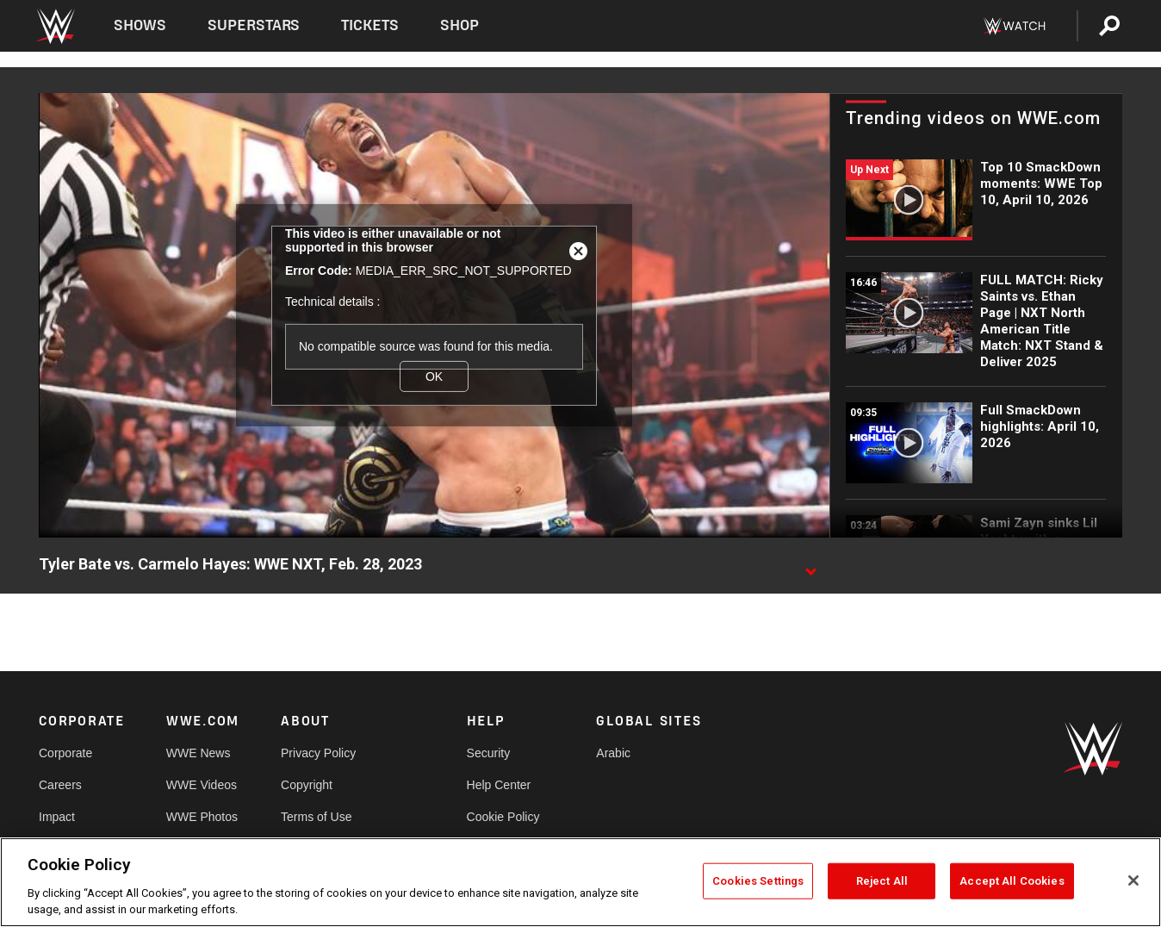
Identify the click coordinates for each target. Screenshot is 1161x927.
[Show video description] (810, 565)
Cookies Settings (758, 880)
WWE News (198, 753)
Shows (140, 25)
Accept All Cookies (1011, 880)
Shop (459, 25)
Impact (57, 817)
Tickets (370, 25)
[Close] (1133, 880)
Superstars (254, 25)
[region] (580, 882)
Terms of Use (316, 817)
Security (489, 753)
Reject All (882, 880)
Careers (60, 785)
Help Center (499, 785)
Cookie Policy (503, 817)
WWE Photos (202, 817)
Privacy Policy (318, 753)
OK (434, 376)
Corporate (65, 753)
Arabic (613, 753)
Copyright (306, 785)
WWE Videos (201, 785)
